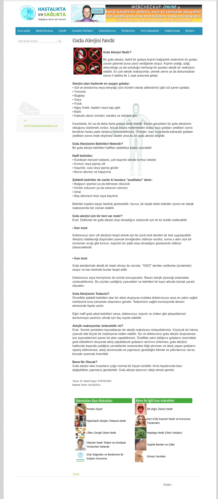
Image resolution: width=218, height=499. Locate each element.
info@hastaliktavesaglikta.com (41, 125)
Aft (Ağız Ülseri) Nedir (160, 409)
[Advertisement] (40, 66)
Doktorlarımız (107, 30)
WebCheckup (44, 30)
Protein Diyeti (94, 409)
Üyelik (62, 30)
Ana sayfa (23, 30)
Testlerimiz (128, 30)
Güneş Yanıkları (156, 456)
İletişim (189, 30)
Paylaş (167, 484)
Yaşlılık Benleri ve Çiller (161, 444)
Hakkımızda (172, 30)
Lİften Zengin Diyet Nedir (101, 432)
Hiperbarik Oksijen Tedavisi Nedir (106, 420)
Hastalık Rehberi (82, 30)
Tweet (76, 473)
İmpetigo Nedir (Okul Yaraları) (164, 432)
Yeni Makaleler (149, 30)
